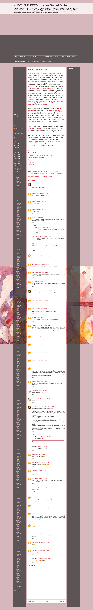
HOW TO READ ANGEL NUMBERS (51, 56)
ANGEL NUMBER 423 (18, 244)
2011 (16, 163)
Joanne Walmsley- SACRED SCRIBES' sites (67, 59)
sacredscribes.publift (19, 128)
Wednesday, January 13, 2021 (42, 462)
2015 (16, 156)
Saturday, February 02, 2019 (43, 336)
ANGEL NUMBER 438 (18, 182)
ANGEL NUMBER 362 (18, 493)
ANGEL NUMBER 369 (18, 464)
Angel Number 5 (55, 145)
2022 (16, 147)
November (19, 168)
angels (49, 110)
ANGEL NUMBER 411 (18, 293)
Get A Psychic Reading (46, 61)
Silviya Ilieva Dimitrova (37, 290)
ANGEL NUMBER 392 (18, 370)
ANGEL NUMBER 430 (18, 215)
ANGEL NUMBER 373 (18, 448)
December (19, 165)
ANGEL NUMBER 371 (18, 456)
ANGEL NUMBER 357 (18, 513)
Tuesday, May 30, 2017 (46, 227)
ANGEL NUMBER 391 (18, 374)
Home (46, 601)
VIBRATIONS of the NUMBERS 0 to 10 (23, 59)
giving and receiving (34, 117)
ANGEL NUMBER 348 (18, 550)
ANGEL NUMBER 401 (18, 333)
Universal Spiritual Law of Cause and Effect (41, 103)
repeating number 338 (42, 174)
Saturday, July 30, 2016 (41, 217)
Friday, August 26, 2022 (46, 436)
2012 (16, 161)
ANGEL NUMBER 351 (18, 538)
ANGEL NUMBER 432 (18, 207)
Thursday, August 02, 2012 (40, 184)
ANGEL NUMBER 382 (18, 411)
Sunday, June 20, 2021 (41, 513)
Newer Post (31, 601)
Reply (33, 189)
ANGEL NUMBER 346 (18, 558)
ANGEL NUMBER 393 (18, 366)
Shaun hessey (35, 550)
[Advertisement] (46, 24)
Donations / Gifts (35, 61)
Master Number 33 (48, 88)
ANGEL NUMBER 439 (18, 178)
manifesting (38, 95)
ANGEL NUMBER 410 (18, 297)
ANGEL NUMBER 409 (18, 301)
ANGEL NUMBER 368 (18, 468)
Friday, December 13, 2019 (48, 406)
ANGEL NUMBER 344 (18, 566)
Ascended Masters (36, 88)
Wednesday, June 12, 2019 (42, 368)
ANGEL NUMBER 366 (18, 476)
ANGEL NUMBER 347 (18, 554)
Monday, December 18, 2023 (43, 558)
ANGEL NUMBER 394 (18, 362)
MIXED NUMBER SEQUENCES (69, 56)
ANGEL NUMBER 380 (18, 419)
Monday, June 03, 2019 (42, 360)
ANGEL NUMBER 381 (18, 415)
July (18, 586)
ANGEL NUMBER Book (40, 59)
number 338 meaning (32, 174)
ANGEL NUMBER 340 (18, 582)
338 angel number (37, 173)
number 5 (40, 145)
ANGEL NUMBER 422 (18, 248)
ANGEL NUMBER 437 (18, 187)
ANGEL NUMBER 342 (18, 574)
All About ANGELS (51, 59)
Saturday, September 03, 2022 (42, 542)
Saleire (33, 184)
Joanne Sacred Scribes (18, 126)
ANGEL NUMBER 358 (18, 509)
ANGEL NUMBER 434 (18, 199)
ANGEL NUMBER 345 (18, 562)
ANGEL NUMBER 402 (18, 329)
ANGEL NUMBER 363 (18, 489)
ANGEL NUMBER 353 (18, 529)
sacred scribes (50, 174)
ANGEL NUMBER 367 (18, 472)
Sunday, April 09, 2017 (38, 281)
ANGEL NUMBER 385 (18, 399)
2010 (16, 590)
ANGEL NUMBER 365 (18, 480)
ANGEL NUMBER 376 (18, 436)
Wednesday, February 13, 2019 (43, 352)
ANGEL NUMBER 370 (18, 460)
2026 (16, 139)
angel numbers (53, 173)
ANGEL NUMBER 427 (18, 227)
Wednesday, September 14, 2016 (42, 264)
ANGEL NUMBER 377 (18, 431)
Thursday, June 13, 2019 (41, 381)
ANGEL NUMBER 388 (18, 386)
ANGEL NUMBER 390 (18, 382)
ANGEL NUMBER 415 (18, 276)
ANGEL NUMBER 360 (18, 501)
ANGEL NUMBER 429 (18, 219)
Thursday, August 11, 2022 (43, 533)
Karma (46, 104)
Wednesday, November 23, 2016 (43, 272)
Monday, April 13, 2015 (41, 201)
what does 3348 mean (47, 176)
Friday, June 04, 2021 (40, 505)
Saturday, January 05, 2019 (42, 317)
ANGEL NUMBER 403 (18, 325)
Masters (39, 128)
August (18, 176)
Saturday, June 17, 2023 (43, 550)
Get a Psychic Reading (19, 118)
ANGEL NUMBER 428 (18, 223)
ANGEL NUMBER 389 (18, 378)
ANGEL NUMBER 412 (18, 289)
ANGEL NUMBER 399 (18, 342)
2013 (16, 160)
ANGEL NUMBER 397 (18, 350)
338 (32, 173)
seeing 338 (56, 174)
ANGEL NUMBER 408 (18, 305)
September (19, 173)
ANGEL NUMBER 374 (18, 444)
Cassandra (34, 325)
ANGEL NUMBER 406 (18, 313)
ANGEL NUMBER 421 (18, 252)
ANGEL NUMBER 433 (18, 203)
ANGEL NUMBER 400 (18, 338)
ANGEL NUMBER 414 (18, 280)
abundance (43, 114)
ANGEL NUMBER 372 (18, 452)
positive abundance (49, 95)
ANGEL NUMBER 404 (18, 321)
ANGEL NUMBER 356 (18, 517)
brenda (33, 470)
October (18, 171)
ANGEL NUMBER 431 (18, 211)
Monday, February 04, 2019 (44, 344)
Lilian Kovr (34, 317)
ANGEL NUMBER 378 (18, 427)
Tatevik (33, 264)
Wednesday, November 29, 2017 (43, 300)
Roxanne (34, 462)
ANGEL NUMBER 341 (18, 578)
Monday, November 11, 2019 (44, 398)
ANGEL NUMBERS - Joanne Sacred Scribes (41, 5)
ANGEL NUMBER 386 (18, 395)
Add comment (32, 565)
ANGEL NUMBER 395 (18, 358)
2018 (16, 150)
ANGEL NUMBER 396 (18, 354)
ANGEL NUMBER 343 (18, 570)
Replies (34, 225)
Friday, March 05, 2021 (42, 487)
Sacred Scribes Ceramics (36, 157)
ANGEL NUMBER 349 (18, 546)
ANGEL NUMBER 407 (18, 309)
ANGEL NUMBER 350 (18, 542)
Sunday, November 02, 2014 (42, 193)
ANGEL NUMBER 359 (18, 505)
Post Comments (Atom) (49, 606)
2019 (16, 149)
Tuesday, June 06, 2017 (47, 290)
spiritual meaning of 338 (37, 176)
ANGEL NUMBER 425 (18, 235)
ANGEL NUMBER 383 (18, 407)
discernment (32, 101)
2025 (16, 141)
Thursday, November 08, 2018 (42, 308)
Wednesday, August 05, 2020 (43, 446)
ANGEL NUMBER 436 (18, 191)
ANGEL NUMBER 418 (18, 264)
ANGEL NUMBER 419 (18, 260)
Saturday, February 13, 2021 (42, 478)
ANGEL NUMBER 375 (18, 440)
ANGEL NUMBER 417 (18, 268)
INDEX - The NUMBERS (20, 56)
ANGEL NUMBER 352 (18, 533)
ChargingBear (35, 344)
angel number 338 (45, 173)
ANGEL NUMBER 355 (18, 521)
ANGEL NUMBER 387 (18, 391)
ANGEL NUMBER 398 (18, 346)
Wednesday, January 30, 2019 (43, 325)
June (18, 588)
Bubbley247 (34, 390)
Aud (32, 281)
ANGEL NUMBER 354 (18, 525)
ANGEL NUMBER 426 (18, 231)
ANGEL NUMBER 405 (18, 317)
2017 (16, 152)
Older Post (62, 601)
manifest (40, 137)
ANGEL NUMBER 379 (18, 423)
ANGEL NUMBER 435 (18, 195)
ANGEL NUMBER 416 (18, 272)
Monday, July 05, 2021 (40, 525)
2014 (16, 158)
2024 (16, 143)
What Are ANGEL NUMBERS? (35, 56)
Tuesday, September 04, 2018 (46, 236)
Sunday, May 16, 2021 (40, 497)
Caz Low (33, 217)
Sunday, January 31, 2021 (40, 470)
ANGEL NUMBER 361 (18, 497)
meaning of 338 (60, 173)
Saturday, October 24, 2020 (42, 454)
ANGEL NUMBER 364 (18, 484)
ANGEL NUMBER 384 (18, 403)
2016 (16, 154)
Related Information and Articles (22, 61)
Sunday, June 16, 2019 (42, 390)
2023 (16, 145)
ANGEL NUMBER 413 (18, 284)
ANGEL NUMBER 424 (18, 240)
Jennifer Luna (35, 398)
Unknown (34, 193)
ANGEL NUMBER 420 (18, 256)
